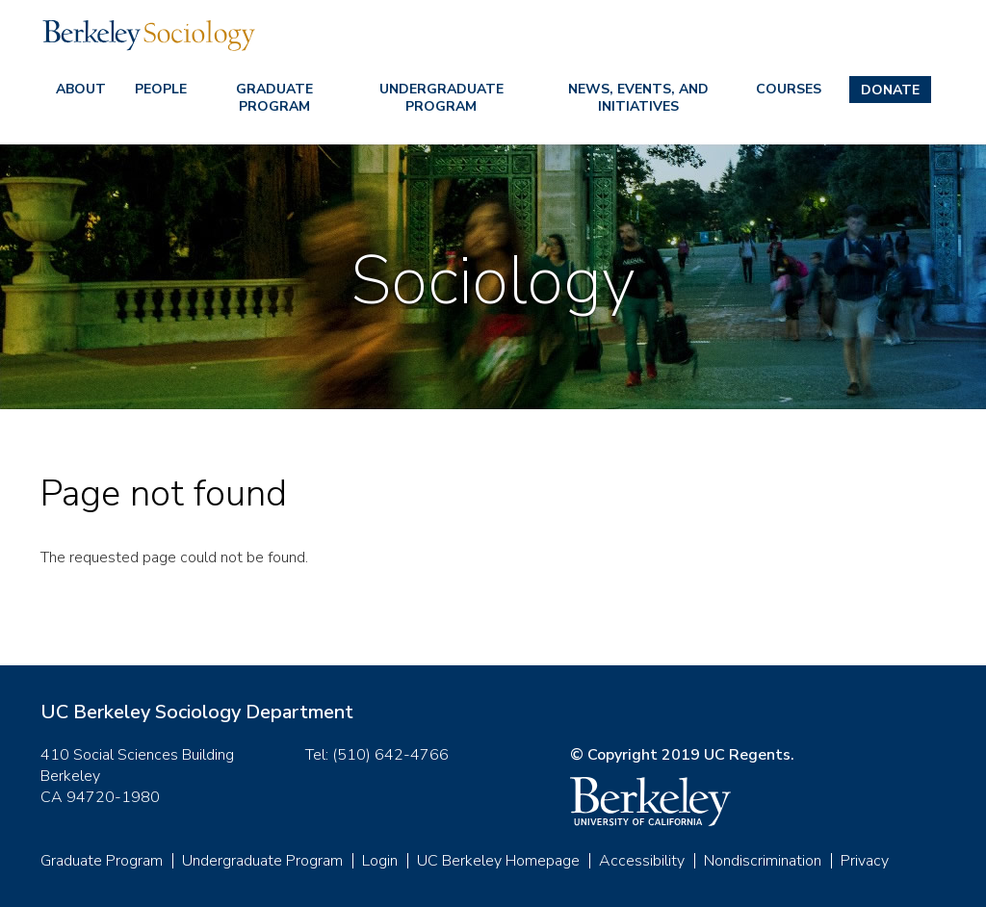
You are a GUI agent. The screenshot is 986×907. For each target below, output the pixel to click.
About (81, 89)
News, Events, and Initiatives (638, 98)
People (161, 89)
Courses (788, 89)
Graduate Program (274, 98)
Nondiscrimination (762, 860)
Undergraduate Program (441, 98)
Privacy (865, 860)
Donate (890, 90)
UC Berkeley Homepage (498, 860)
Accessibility (642, 860)
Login (380, 860)
